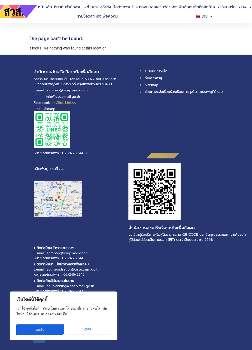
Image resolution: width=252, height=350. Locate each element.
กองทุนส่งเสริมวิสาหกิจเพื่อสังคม (166, 7)
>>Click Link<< (64, 102)
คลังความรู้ (126, 7)
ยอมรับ (87, 330)
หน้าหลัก (45, 7)
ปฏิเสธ (39, 330)
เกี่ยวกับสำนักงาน (69, 7)
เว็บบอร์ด (230, 7)
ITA (246, 7)
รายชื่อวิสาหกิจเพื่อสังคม (97, 16)
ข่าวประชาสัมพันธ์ (101, 7)
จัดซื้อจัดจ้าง (207, 7)
